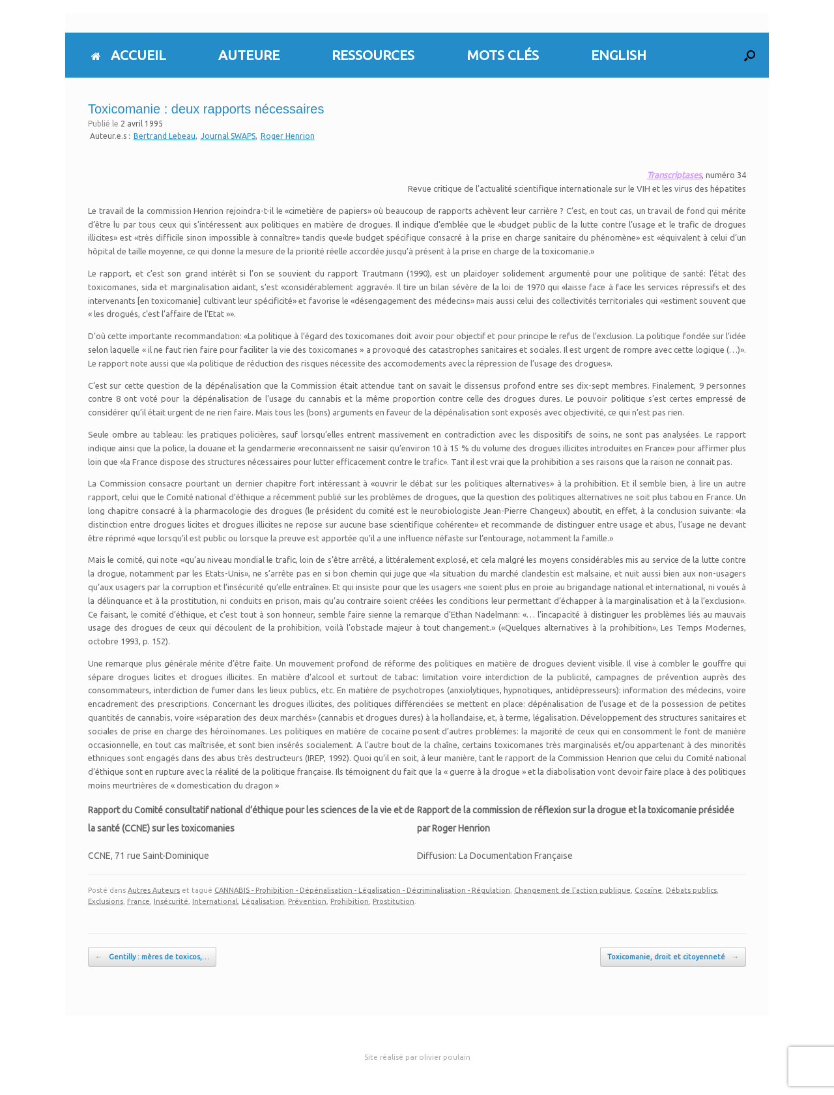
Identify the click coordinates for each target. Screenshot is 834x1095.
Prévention (307, 901)
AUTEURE (249, 55)
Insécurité (171, 901)
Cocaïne (648, 890)
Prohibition (349, 901)
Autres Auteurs (154, 890)
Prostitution (393, 901)
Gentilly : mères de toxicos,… (152, 957)
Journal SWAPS (228, 136)
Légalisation (263, 901)
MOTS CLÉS (503, 55)
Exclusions (105, 901)
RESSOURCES (373, 55)
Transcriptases (674, 174)
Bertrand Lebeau (164, 136)
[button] (749, 55)
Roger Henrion (288, 136)
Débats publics (691, 890)
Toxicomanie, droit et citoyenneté (673, 957)
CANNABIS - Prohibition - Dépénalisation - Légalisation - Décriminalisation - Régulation (362, 890)
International (215, 901)
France (138, 901)
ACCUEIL (128, 55)
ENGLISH (618, 55)
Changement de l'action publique (572, 890)
